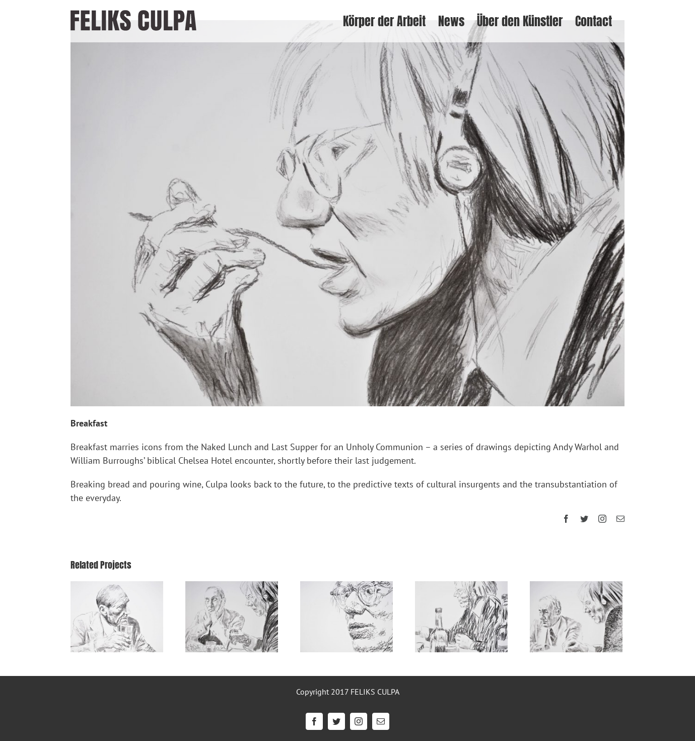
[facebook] (566, 519)
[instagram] (602, 519)
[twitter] (584, 519)
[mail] (620, 519)
